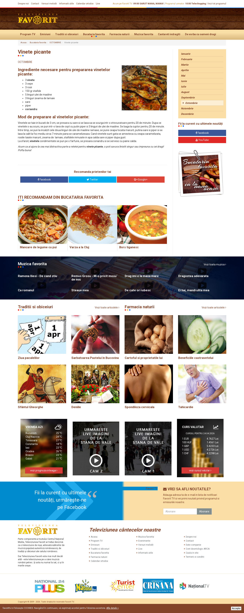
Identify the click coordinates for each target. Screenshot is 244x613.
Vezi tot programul (216, 3)
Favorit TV (152, 488)
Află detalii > (112, 608)
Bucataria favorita (94, 34)
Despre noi (23, 3)
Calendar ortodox (85, 3)
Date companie (193, 545)
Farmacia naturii (119, 34)
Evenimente (144, 541)
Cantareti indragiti (169, 34)
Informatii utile (66, 3)
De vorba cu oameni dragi (200, 34)
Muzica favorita (143, 34)
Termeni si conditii (195, 557)
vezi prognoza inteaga (43, 470)
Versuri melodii (49, 3)
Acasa (23, 42)
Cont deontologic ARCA (197, 549)
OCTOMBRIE (55, 42)
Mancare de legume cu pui (38, 247)
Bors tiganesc (129, 247)
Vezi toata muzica (215, 264)
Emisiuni (45, 34)
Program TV (27, 34)
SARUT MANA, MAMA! (151, 3)
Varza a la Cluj (79, 247)
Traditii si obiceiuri (66, 34)
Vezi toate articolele (107, 307)
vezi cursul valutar (200, 470)
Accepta (236, 608)
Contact (35, 3)
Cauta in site (192, 553)
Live (98, 3)
